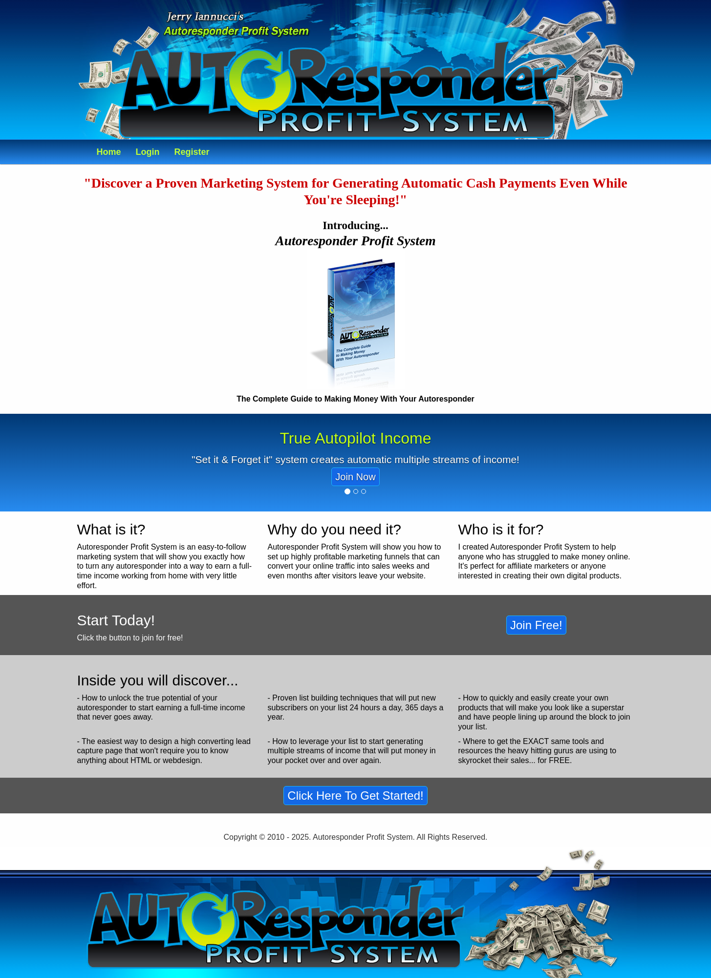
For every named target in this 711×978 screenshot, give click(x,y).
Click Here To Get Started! (355, 795)
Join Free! (536, 625)
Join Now (355, 476)
